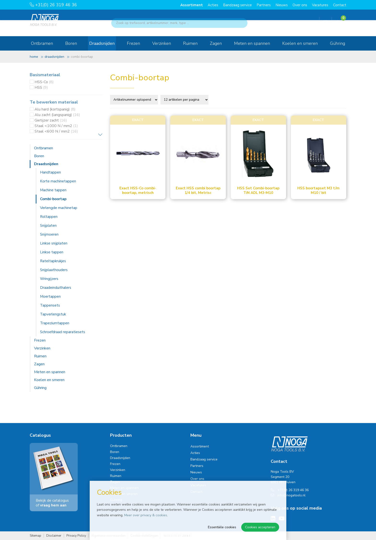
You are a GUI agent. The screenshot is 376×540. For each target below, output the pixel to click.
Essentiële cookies (222, 527)
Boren (71, 43)
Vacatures (320, 5)
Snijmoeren (49, 234)
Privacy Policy (76, 536)
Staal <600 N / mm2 (56, 131)
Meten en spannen (252, 43)
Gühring (337, 43)
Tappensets (50, 305)
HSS (41, 87)
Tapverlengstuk (53, 314)
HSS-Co (44, 82)
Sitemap (35, 536)
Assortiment (191, 5)
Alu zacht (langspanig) (57, 114)
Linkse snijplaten (53, 243)
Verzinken (161, 43)
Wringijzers (49, 278)
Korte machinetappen (58, 181)
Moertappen (50, 296)
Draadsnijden (102, 43)
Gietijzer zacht (51, 120)
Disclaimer (53, 536)
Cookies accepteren (260, 527)
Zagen (216, 43)
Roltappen (49, 216)
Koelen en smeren (300, 43)
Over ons (300, 5)
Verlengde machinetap (58, 207)
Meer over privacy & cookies (145, 515)
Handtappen (50, 172)
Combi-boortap (53, 199)
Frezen (133, 43)
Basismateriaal (45, 74)
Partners (264, 5)
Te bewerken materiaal (54, 102)
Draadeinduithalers (55, 287)
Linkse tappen (51, 252)
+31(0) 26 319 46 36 (53, 5)
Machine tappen (53, 190)
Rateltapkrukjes (53, 261)
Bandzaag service (237, 5)
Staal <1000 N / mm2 (56, 125)
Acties (213, 5)
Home (34, 56)
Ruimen (190, 43)
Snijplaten (48, 225)
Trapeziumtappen (54, 323)
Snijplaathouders (54, 269)
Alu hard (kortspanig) (55, 109)
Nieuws (282, 5)
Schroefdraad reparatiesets (62, 332)
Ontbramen (42, 43)
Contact (339, 5)
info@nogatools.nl (288, 495)
